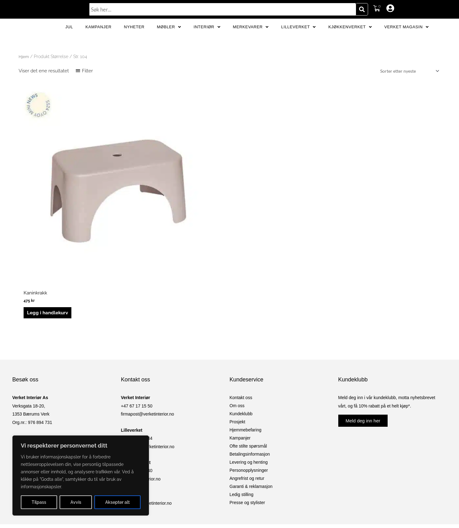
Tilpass (39, 502)
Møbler (169, 37)
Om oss (237, 334)
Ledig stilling (242, 423)
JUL (69, 37)
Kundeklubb (241, 342)
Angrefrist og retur (247, 407)
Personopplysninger (249, 399)
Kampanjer (98, 37)
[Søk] (362, 9)
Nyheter (134, 37)
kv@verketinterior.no (141, 408)
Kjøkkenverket (350, 37)
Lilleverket (298, 37)
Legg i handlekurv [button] (47, 240)
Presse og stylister (247, 431)
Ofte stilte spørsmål (248, 375)
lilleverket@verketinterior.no (147, 375)
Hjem (24, 77)
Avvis (75, 502)
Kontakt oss (241, 326)
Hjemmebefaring (246, 359)
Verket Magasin (406, 37)
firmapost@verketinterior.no (147, 343)
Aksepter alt (117, 502)
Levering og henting (249, 391)
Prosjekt (237, 350)
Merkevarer (251, 37)
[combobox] (222, 9)
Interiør (207, 37)
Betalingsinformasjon (250, 383)
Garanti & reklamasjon (251, 415)
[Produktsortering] (406, 91)
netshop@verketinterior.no (146, 432)
